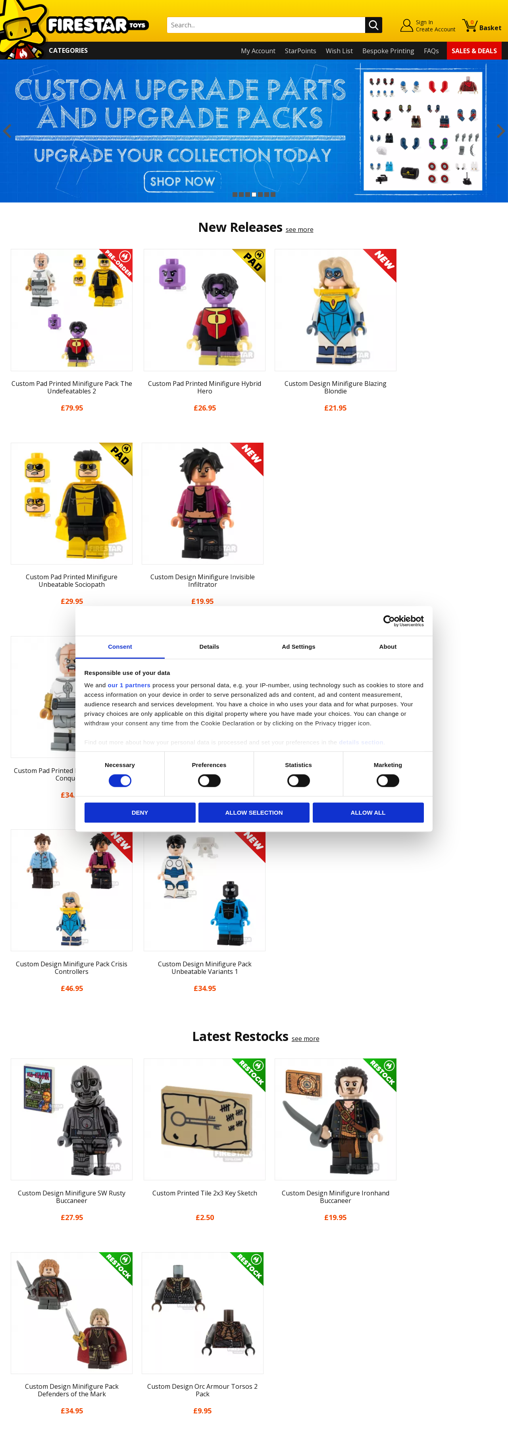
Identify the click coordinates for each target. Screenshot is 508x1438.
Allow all (368, 812)
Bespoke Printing (388, 50)
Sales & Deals (474, 50)
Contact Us (146, 1256)
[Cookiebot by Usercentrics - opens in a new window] (389, 621)
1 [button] (235, 194)
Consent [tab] (120, 646)
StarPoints (300, 50)
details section (361, 742)
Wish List (339, 50)
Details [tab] (209, 646)
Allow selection (254, 812)
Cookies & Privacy (32, 1336)
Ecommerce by (472, 1429)
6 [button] (266, 194)
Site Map (19, 1371)
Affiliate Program (155, 1355)
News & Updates (31, 1291)
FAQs (431, 50)
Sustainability (26, 1359)
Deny (140, 812)
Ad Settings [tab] (298, 646)
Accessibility (24, 1348)
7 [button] (273, 194)
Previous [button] (7, 131)
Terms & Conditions (35, 1325)
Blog (13, 1302)
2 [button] (241, 194)
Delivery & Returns (34, 1313)
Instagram (314, 1288)
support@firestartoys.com (169, 1296)
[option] (254, 131)
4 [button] (254, 194)
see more (300, 229)
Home (15, 1256)
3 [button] (247, 194)
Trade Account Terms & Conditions (182, 1342)
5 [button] (260, 194)
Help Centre (148, 1269)
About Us (20, 1279)
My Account (258, 50)
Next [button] (501, 131)
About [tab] (388, 646)
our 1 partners (129, 685)
